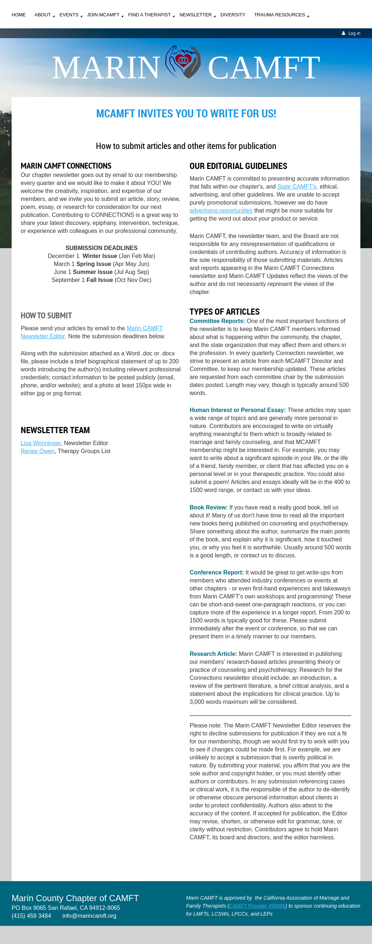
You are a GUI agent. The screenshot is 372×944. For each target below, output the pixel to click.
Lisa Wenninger (41, 443)
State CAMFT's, (297, 186)
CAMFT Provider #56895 (257, 906)
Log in (354, 33)
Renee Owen (37, 451)
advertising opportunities (221, 210)
